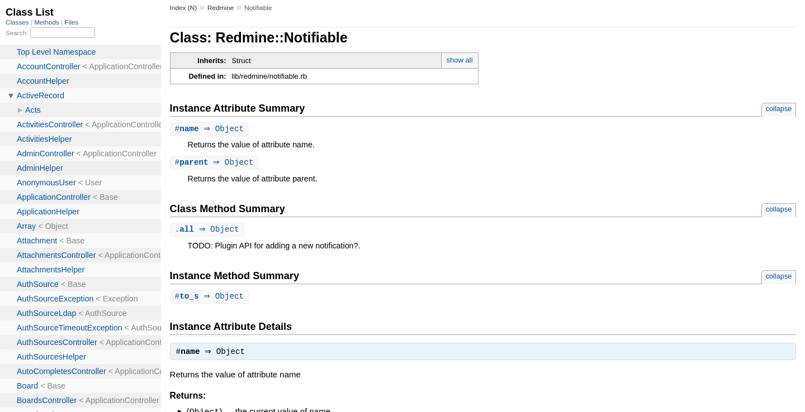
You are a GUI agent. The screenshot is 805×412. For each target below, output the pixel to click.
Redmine (220, 8)
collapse (779, 108)
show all (460, 60)
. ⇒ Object (208, 231)
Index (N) (183, 8)
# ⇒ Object (211, 129)
